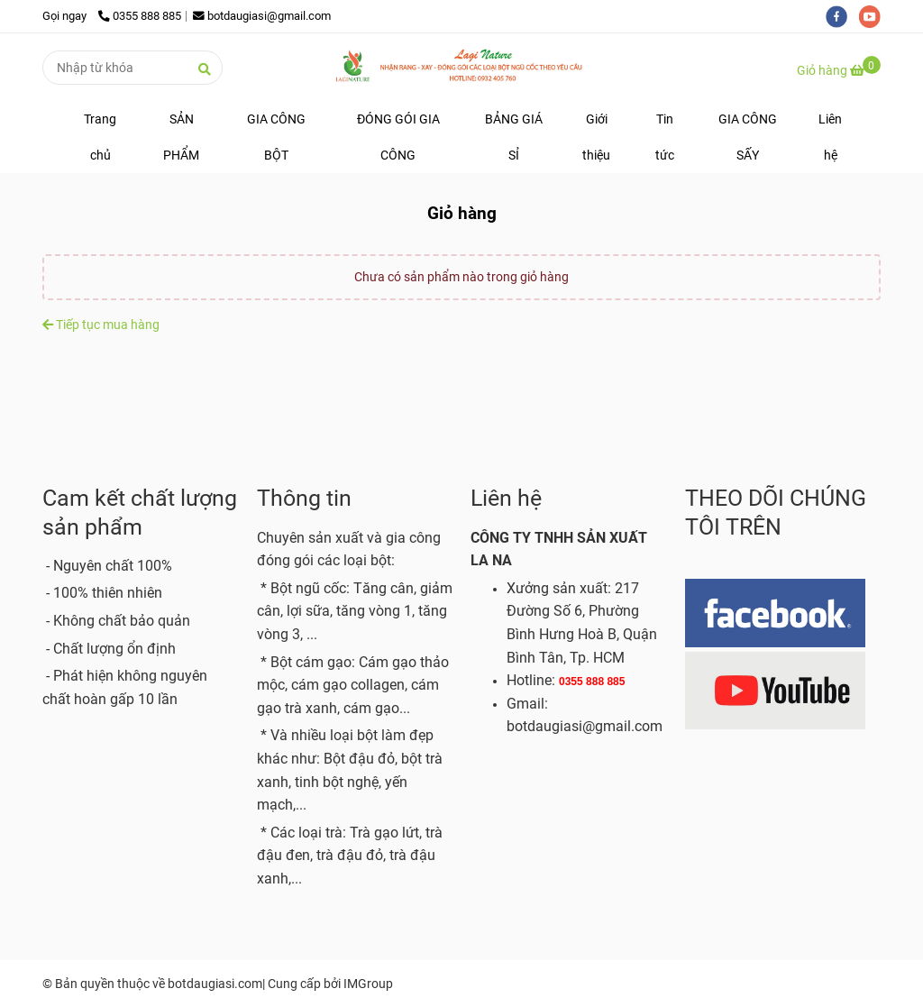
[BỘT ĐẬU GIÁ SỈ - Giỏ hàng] (461, 67)
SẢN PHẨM (181, 137)
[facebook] (842, 16)
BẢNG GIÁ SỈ (514, 137)
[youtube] (874, 16)
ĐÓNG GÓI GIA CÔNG (398, 137)
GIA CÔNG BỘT (276, 137)
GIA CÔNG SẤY (747, 137)
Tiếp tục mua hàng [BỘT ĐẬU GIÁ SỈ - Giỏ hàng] (101, 324)
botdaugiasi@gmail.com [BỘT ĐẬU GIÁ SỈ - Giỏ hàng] (262, 16)
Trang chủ (100, 137)
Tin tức (664, 137)
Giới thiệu (596, 137)
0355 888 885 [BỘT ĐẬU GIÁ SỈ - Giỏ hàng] (139, 16)
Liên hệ (830, 137)
